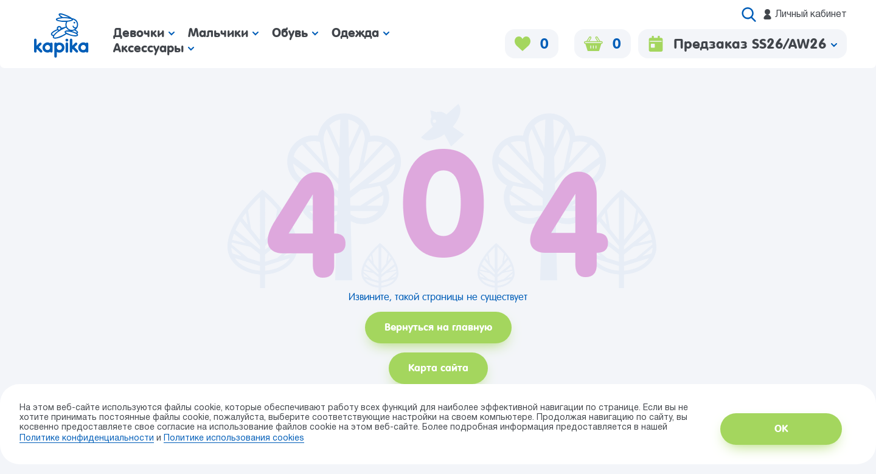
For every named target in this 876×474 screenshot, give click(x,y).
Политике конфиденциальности (86, 438)
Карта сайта (438, 368)
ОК (781, 428)
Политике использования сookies (234, 438)
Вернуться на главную (438, 327)
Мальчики (223, 33)
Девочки (144, 33)
